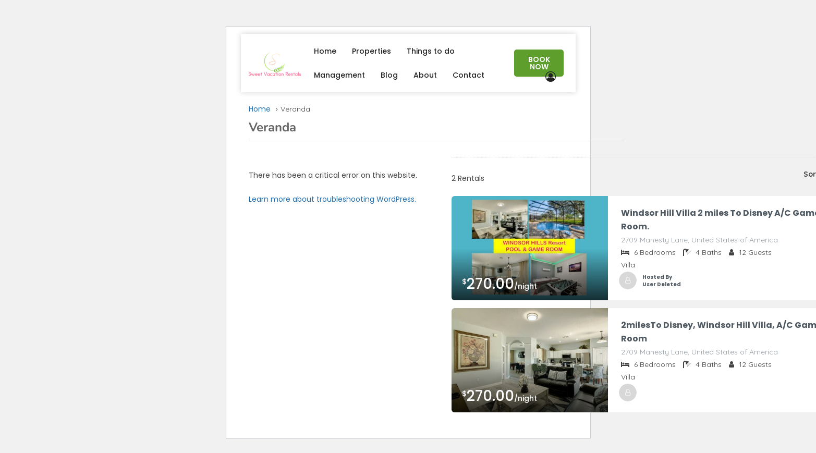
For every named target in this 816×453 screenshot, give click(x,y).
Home (325, 51)
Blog (389, 75)
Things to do (431, 51)
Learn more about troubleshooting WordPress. (332, 199)
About (425, 75)
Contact (468, 75)
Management (339, 75)
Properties (371, 51)
